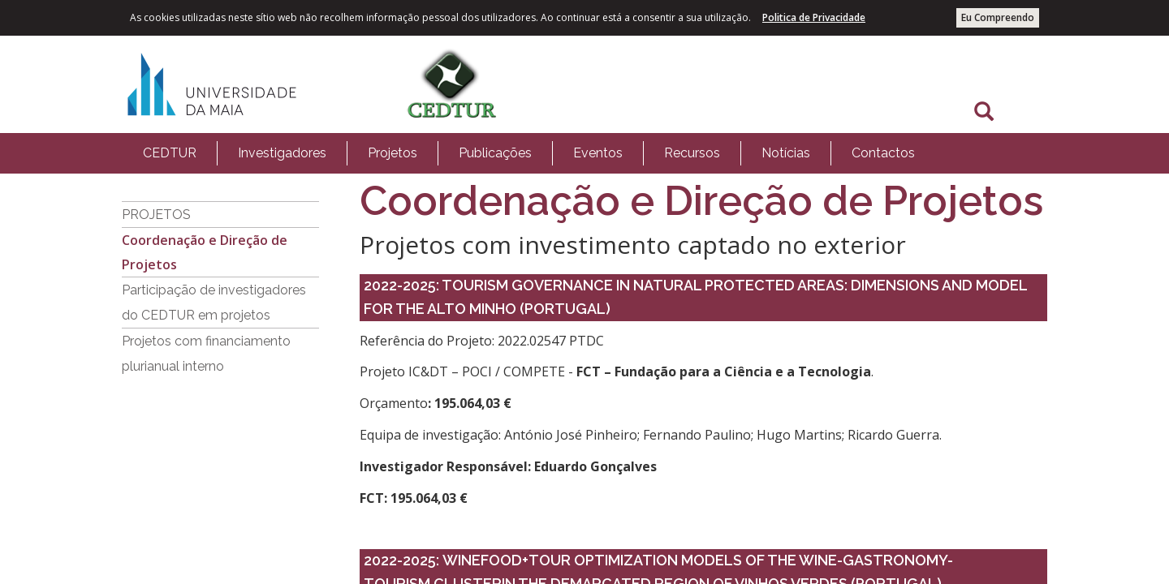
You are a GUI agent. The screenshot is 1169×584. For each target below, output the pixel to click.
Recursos (692, 153)
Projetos (392, 153)
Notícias (785, 153)
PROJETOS (156, 214)
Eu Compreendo (997, 17)
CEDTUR (169, 153)
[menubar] (529, 153)
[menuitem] (170, 153)
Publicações (495, 153)
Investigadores (282, 153)
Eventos (598, 153)
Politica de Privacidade (813, 17)
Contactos (883, 153)
